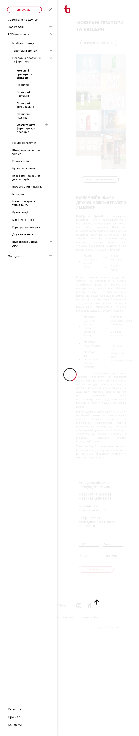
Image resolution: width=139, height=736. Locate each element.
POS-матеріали (18, 34)
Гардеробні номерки (26, 227)
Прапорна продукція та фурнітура (26, 59)
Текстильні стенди (24, 50)
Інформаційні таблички (27, 186)
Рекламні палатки (24, 142)
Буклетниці (20, 212)
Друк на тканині (23, 234)
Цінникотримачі (23, 219)
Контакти (15, 725)
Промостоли (20, 161)
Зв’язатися (24, 9)
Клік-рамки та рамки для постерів (26, 177)
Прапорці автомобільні (25, 105)
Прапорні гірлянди (23, 115)
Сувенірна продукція (23, 19)
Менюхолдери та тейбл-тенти (23, 203)
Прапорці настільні (23, 94)
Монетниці (19, 194)
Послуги (14, 256)
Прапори (23, 85)
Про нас (14, 717)
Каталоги (15, 709)
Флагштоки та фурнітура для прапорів (26, 128)
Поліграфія (16, 27)
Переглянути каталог (99, 43)
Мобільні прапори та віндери (24, 74)
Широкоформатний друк (25, 243)
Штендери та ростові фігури (26, 152)
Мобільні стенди (23, 43)
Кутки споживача (23, 168)
